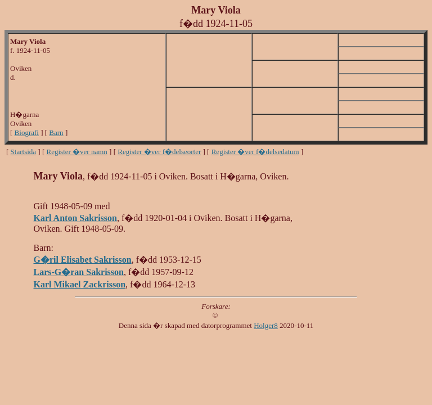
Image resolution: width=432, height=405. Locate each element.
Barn (56, 132)
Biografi (27, 132)
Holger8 (266, 325)
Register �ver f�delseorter (159, 151)
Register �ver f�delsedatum (255, 151)
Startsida (24, 151)
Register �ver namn (77, 151)
